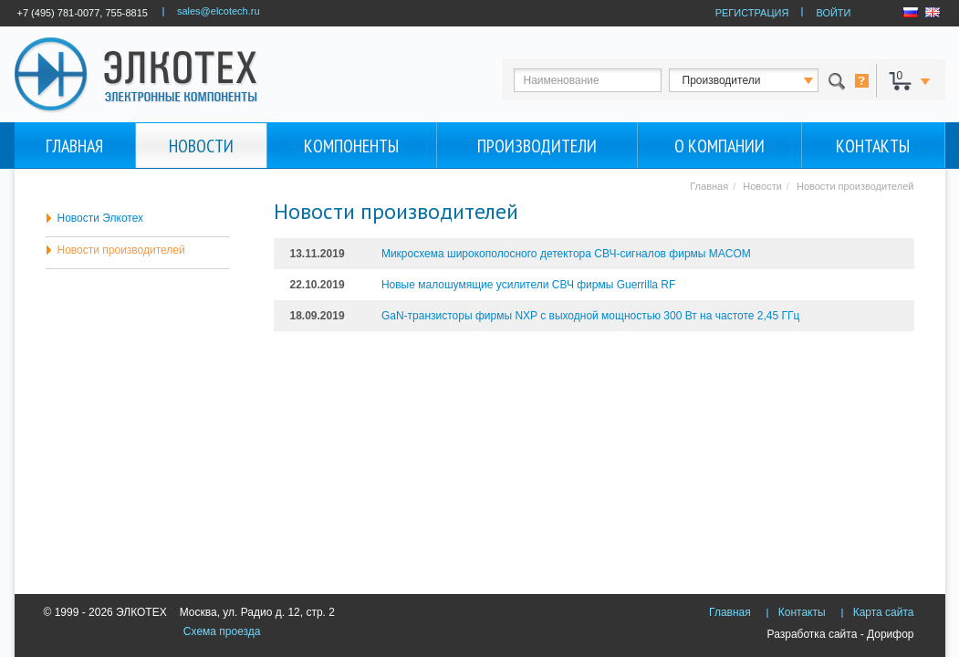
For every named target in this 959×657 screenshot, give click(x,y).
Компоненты (351, 146)
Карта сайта (883, 612)
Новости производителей (121, 250)
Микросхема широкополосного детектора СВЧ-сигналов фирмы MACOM (566, 253)
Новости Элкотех (100, 218)
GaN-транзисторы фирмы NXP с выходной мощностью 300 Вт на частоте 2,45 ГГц (590, 315)
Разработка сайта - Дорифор (840, 634)
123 (760, 80)
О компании (719, 146)
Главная (74, 146)
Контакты (873, 146)
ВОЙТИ (833, 12)
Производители (537, 146)
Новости (201, 146)
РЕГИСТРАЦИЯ (752, 12)
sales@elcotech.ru (218, 10)
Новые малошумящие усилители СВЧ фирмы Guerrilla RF (528, 284)
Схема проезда (222, 631)
